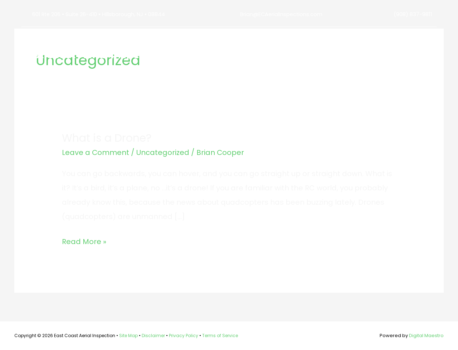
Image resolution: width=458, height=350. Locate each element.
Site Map (128, 335)
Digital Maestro (426, 335)
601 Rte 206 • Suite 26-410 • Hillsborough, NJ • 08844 (99, 14)
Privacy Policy (183, 335)
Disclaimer (153, 335)
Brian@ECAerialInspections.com (282, 14)
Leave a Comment (96, 152)
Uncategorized (163, 152)
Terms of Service (220, 335)
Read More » (84, 241)
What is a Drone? (106, 138)
